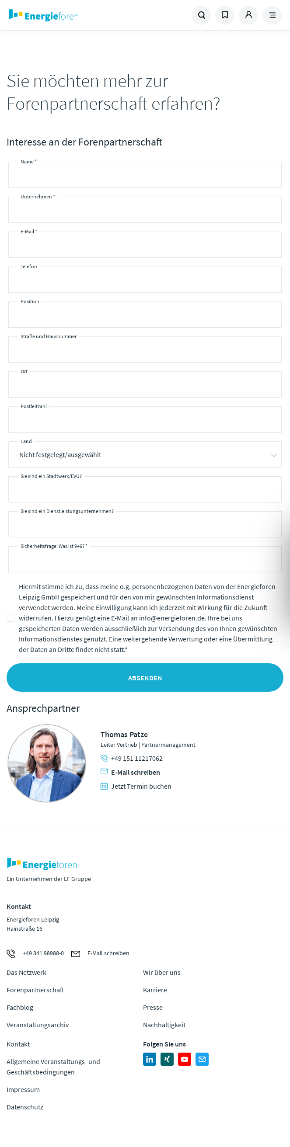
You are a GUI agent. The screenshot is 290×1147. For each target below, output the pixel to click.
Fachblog (20, 1007)
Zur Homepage (75, 15)
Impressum (23, 1089)
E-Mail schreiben (130, 772)
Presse (153, 1007)
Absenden (145, 677)
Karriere (155, 989)
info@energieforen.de (172, 617)
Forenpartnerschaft (35, 989)
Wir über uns (162, 972)
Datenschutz (25, 1106)
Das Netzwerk (26, 972)
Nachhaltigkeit (164, 1024)
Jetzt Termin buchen (136, 786)
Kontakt (18, 1044)
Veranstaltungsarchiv (38, 1024)
